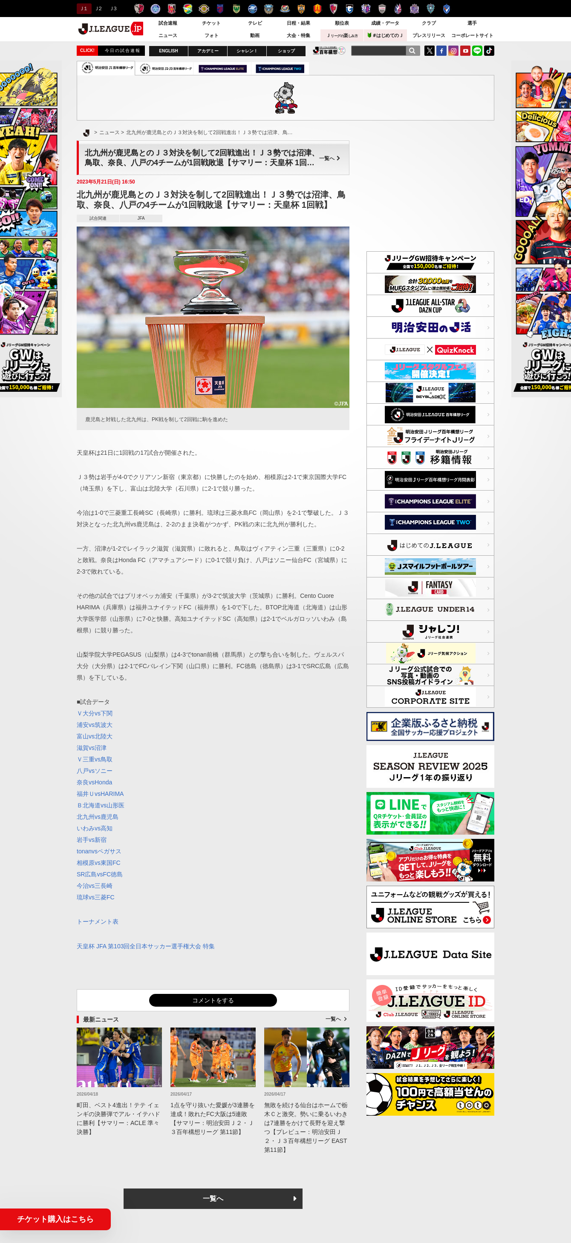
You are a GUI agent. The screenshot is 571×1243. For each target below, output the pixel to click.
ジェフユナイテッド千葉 (187, 8)
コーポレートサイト (472, 35)
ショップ (286, 51)
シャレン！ (247, 51)
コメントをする (213, 1000)
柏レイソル (204, 8)
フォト (212, 35)
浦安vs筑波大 (94, 724)
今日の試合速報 (123, 50)
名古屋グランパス (317, 8)
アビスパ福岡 (430, 8)
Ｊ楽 (342, 35)
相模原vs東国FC (99, 862)
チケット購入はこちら (55, 1219)
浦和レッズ (171, 8)
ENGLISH (168, 51)
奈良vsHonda (94, 782)
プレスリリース (428, 35)
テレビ (255, 23)
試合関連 (98, 218)
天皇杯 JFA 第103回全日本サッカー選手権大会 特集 (146, 946)
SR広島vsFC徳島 (100, 874)
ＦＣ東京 (220, 8)
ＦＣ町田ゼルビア (252, 8)
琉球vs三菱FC (96, 897)
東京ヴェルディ (236, 8)
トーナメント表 (97, 921)
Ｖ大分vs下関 (94, 713)
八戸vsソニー (94, 770)
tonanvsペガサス (99, 851)
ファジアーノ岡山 (398, 8)
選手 (472, 23)
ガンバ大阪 (349, 8)
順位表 (342, 23)
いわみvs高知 (94, 828)
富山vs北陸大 (94, 736)
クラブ (429, 23)
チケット (211, 23)
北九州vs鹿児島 (97, 816)
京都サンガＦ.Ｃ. (333, 8)
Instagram (453, 51)
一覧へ (329, 158)
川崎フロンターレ (268, 8)
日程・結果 (298, 23)
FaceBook (441, 51)
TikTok (489, 51)
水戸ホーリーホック (155, 8)
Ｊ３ (112, 8)
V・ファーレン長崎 (446, 8)
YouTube (465, 51)
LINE (477, 51)
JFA (140, 218)
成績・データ (385, 23)
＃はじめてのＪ (386, 35)
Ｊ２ (97, 8)
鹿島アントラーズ (139, 8)
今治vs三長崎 (94, 885)
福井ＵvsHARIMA (100, 793)
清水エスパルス (301, 8)
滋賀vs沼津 (92, 747)
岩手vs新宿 (92, 839)
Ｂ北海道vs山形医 (100, 805)
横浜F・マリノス (285, 8)
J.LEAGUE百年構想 (329, 50)
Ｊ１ (83, 8)
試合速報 (168, 23)
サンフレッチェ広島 (414, 8)
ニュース (168, 35)
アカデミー (208, 51)
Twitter (429, 51)
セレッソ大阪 (365, 8)
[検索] (412, 51)
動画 (255, 35)
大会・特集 (298, 35)
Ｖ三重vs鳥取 (94, 759)
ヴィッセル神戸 (382, 8)
